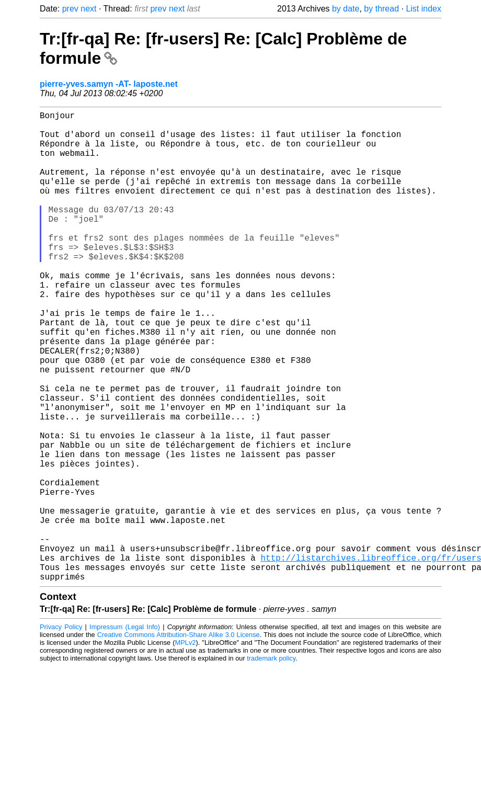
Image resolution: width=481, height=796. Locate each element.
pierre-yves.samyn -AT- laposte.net (109, 83)
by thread (381, 8)
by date (345, 8)
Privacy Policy (61, 731)
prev (70, 8)
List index (423, 8)
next (88, 8)
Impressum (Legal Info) (124, 731)
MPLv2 (185, 747)
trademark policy (271, 763)
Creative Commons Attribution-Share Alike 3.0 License (178, 739)
